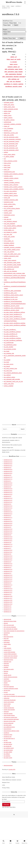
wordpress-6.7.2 (8, 477)
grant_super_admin (9, 154)
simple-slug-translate (9, 709)
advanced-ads (7, 619)
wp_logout (7, 366)
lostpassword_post (9, 171)
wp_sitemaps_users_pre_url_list (13, 381)
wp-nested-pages (8, 750)
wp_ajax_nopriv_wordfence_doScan (14, 312)
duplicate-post (7, 661)
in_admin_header (9, 156)
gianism (6, 673)
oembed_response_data (11, 199)
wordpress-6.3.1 (8, 507)
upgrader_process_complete (12, 247)
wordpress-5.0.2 (8, 590)
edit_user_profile (9, 135)
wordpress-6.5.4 (8, 490)
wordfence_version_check (11, 310)
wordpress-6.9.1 (8, 465)
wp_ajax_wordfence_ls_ (11, 336)
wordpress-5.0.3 (8, 588)
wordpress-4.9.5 (8, 602)
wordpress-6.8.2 (8, 471)
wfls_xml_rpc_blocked (14, 81)
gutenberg (6, 679)
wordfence (6, 732)
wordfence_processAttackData (13, 301)
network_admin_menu (10, 193)
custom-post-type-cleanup (10, 655)
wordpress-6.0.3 (8, 521)
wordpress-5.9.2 (8, 530)
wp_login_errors (8, 364)
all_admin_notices (9, 119)
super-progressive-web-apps (11, 719)
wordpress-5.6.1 (8, 552)
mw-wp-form (7, 690)
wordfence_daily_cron (10, 292)
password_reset (8, 202)
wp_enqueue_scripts (10, 349)
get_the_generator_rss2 (11, 148)
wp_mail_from (8, 370)
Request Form (6, 782)
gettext (6, 152)
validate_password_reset (11, 256)
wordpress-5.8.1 (8, 540)
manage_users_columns (11, 184)
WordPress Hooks (14, 2)
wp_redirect (7, 375)
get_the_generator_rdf (10, 145)
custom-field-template (9, 652)
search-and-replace (9, 702)
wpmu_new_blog (9, 383)
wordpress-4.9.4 (8, 604)
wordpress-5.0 (7, 594)
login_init (6, 169)
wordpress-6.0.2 (8, 523)
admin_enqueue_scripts (11, 109)
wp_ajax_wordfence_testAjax (12, 338)
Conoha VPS (12, 769)
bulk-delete (7, 642)
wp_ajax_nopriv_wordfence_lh (13, 314)
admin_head (7, 111)
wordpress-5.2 (7, 582)
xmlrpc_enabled (8, 385)
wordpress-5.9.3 (8, 529)
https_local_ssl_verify (14, 59)
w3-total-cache (7, 725)
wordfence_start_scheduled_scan (14, 308)
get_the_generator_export (11, 141)
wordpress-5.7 (7, 548)
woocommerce (7, 728)
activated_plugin (9, 102)
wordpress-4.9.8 (8, 596)
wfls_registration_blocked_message (13, 76)
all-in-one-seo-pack (9, 625)
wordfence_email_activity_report (13, 295)
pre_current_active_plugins (12, 208)
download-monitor (8, 659)
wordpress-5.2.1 (8, 581)
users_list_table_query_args (12, 254)
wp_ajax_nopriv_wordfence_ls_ (13, 316)
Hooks (3, 842)
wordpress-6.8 (7, 475)
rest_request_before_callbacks (13, 225)
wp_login (6, 362)
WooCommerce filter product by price (12, 445)
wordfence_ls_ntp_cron (11, 299)
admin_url (14, 57)
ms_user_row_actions (10, 191)
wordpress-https (8, 734)
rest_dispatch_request (10, 221)
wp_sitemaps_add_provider (12, 379)
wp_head (6, 351)
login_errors (13, 64)
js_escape (14, 61)
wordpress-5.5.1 (8, 559)
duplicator (6, 663)
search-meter (7, 704)
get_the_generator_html (11, 143)
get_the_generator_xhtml (11, 150)
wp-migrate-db (7, 746)
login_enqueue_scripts (10, 161)
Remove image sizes (7, 447)
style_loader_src (9, 241)
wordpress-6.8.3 (8, 469)
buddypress (7, 640)
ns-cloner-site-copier (9, 694)
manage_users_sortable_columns (14, 189)
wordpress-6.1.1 (8, 517)
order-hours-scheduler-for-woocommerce (14, 696)
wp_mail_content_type (10, 368)
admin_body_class (9, 106)
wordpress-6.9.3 (8, 461)
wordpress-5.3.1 (8, 571)
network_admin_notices (11, 195)
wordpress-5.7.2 (8, 544)
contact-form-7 (7, 650)
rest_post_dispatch (9, 223)
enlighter (6, 667)
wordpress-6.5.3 (8, 492)
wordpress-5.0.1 (8, 592)
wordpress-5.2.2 (8, 579)
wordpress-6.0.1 (8, 525)
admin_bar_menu (9, 104)
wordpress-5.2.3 (8, 577)
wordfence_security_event (13, 86)
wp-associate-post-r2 (9, 738)
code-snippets (7, 648)
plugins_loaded (8, 206)
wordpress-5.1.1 (8, 584)
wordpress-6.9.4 (8, 459)
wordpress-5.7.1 (8, 546)
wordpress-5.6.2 (8, 550)
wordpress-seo (7, 736)
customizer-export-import (10, 657)
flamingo (6, 671)
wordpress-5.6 (7, 554)
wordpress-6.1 (7, 519)
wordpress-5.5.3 (8, 556)
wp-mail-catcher (8, 744)
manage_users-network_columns (13, 174)
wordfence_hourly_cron (11, 297)
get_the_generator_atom (11, 137)
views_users (7, 258)
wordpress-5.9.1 (8, 532)
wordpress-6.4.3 (8, 498)
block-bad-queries (8, 636)
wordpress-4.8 (7, 607)
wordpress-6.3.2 (8, 505)
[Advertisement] (14, 407)
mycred (6, 692)
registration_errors (9, 215)
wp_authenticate (9, 342)
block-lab (6, 638)
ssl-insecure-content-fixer (10, 717)
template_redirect (9, 243)
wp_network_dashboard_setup (13, 372)
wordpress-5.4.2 (8, 563)
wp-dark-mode (7, 742)
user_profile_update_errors (12, 249)
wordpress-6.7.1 (8, 479)
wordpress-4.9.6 (8, 600)
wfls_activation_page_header (13, 71)
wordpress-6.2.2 (8, 511)
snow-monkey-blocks (9, 715)
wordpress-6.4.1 (8, 502)
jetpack (6, 682)
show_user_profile (9, 236)
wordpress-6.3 (7, 509)
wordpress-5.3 (7, 573)
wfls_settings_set (13, 79)
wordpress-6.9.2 (8, 463)
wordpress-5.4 (7, 567)
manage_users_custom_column (13, 186)
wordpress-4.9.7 (8, 598)
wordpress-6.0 (7, 527)
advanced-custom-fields (10, 621)
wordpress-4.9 (7, 605)
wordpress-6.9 (7, 467)
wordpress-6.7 (7, 481)
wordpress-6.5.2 (8, 494)
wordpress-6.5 (7, 496)
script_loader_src (9, 230)
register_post (8, 212)
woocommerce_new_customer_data (14, 273)
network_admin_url (14, 66)
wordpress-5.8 (7, 542)
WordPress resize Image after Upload (12, 437)
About (10, 842)
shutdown (7, 238)
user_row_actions (9, 251)
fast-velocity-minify (9, 669)
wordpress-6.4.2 (8, 500)
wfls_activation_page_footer (13, 69)
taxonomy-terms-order (9, 721)
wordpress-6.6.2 (8, 482)
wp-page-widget (8, 752)
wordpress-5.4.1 (8, 565)
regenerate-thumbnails (10, 700)
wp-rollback (7, 753)
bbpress (6, 634)
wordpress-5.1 (7, 586)
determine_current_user (11, 132)
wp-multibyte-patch (9, 748)
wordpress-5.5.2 (8, 557)
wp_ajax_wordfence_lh (10, 334)
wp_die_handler (8, 346)
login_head (7, 167)
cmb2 (5, 646)
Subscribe (6, 804)
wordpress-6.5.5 (8, 488)
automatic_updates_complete (12, 124)
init (5, 158)
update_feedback (9, 245)
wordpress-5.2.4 (8, 575)
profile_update (8, 210)
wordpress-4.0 (7, 611)
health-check (7, 680)
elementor (6, 665)
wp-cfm (6, 740)
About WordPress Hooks (8, 777)
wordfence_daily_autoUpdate (12, 290)
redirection (6, 698)
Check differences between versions (11, 779)
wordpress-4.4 (7, 609)
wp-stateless (7, 755)
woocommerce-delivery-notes (11, 730)
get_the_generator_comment (12, 139)
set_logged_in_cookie (10, 232)
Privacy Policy (6, 787)
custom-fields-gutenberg (10, 654)
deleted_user (8, 130)
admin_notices (8, 117)
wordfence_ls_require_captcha (13, 84)
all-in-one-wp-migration (10, 627)
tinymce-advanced (8, 723)
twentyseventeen (8, 765)
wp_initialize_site (9, 353)
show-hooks (7, 705)
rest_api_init (7, 219)
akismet (6, 623)
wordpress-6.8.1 (8, 473)
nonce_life (7, 197)
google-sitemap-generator (10, 677)
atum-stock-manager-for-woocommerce (14, 630)
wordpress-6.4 (7, 504)
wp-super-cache (8, 757)
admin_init (7, 113)
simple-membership (9, 707)
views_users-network (10, 260)
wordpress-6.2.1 (8, 513)
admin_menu (7, 115)
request (6, 217)
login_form (7, 165)
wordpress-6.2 (7, 515)
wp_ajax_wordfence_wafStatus (13, 340)
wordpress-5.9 (7, 534)
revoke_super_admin (10, 228)
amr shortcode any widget (10, 629)
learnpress (6, 684)
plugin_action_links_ (10, 204)
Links (3, 785)
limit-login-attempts (9, 686)
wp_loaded (7, 359)
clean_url (6, 126)
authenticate (7, 122)
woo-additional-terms (9, 727)
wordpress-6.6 (7, 486)
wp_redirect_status (9, 377)
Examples (17, 842)
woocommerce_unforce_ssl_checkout (15, 275)
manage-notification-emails (11, 688)
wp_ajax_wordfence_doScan (12, 331)
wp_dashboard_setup (10, 344)
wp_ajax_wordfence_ (10, 329)
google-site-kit (7, 675)
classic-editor (7, 644)
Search (23, 429)
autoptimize (7, 632)
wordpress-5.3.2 (8, 569)
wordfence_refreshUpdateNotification (15, 303)
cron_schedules (8, 128)
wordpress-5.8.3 (8, 536)
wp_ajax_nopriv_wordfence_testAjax (14, 323)
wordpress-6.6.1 (8, 484)
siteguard (6, 711)
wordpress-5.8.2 (8, 538)
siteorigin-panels (8, 713)
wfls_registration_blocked (14, 74)
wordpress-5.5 (7, 561)
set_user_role (8, 234)
